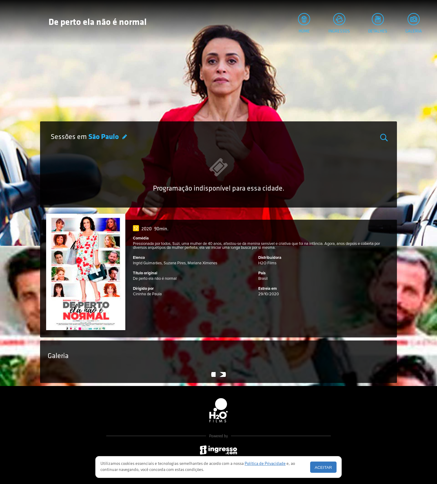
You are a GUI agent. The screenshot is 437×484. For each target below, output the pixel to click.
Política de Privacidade (265, 464)
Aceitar (323, 467)
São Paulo (104, 137)
